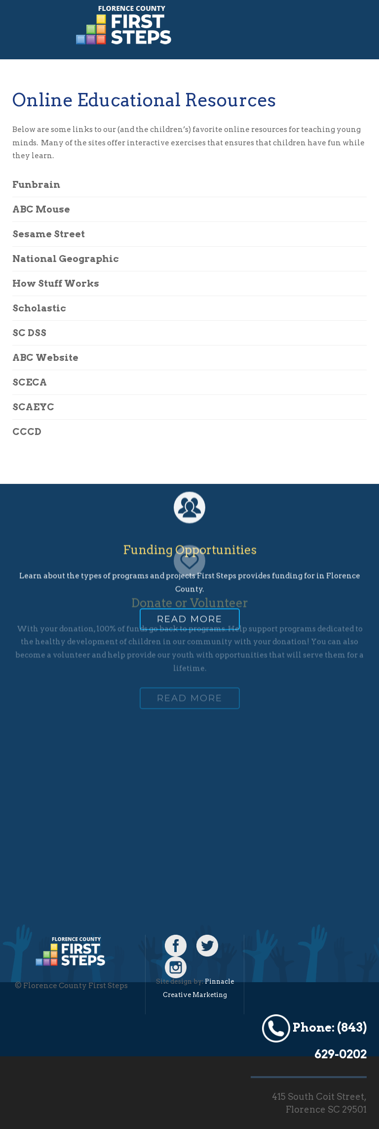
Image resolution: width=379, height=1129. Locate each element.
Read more (190, 583)
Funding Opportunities (190, 515)
